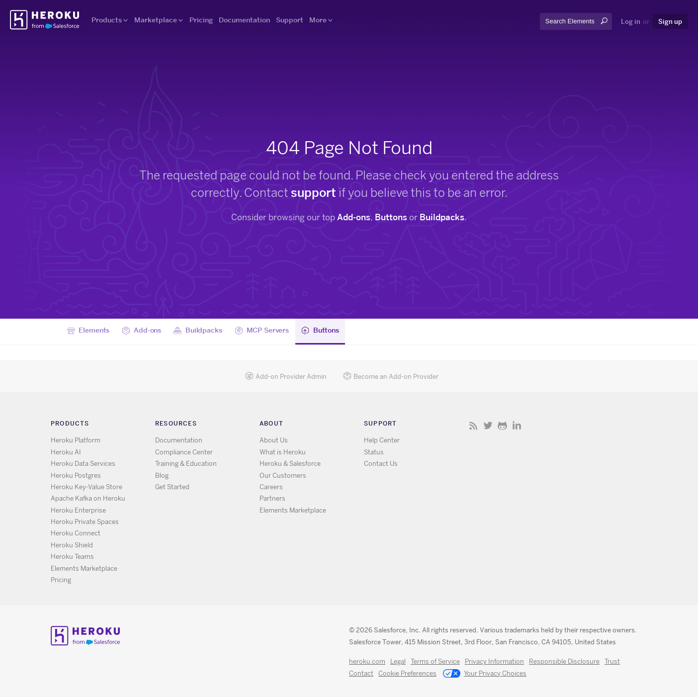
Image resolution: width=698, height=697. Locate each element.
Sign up (670, 21)
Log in (630, 21)
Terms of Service (435, 661)
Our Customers (283, 475)
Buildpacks (442, 217)
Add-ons (353, 217)
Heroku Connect (75, 533)
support (313, 192)
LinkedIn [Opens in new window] (517, 425)
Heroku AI (66, 452)
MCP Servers (262, 331)
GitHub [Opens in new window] (502, 425)
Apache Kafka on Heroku (88, 498)
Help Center (382, 440)
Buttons (391, 217)
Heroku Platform (75, 440)
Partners (272, 498)
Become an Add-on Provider (390, 376)
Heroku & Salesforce (290, 463)
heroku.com (367, 661)
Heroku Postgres (76, 475)
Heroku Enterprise (78, 510)
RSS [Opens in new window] (473, 425)
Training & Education (186, 463)
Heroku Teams (72, 556)
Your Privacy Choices (484, 674)
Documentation (244, 19)
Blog (162, 475)
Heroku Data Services (83, 463)
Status (374, 452)
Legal (398, 661)
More (318, 19)
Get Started (172, 487)
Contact (361, 673)
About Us (274, 440)
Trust (612, 661)
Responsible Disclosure (564, 661)
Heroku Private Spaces (85, 521)
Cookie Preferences (407, 673)
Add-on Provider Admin (286, 376)
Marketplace (155, 19)
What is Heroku (283, 452)
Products (106, 19)
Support (289, 19)
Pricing (201, 19)
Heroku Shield (72, 545)
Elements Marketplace (84, 568)
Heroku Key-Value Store (86, 487)
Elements (88, 331)
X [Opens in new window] (488, 425)
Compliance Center (184, 452)
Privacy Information (494, 661)
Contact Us (381, 463)
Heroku (45, 20)
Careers (271, 487)
